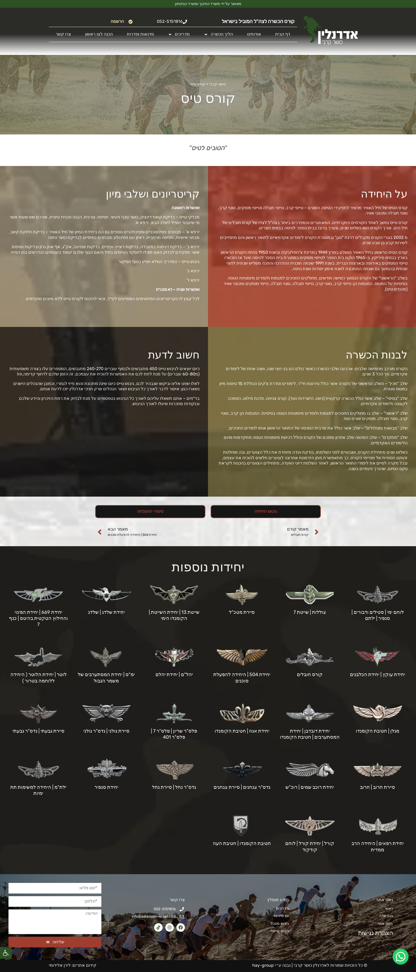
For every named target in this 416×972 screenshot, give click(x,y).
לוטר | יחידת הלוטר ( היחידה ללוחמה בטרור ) (38, 678)
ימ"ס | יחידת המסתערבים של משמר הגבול (106, 678)
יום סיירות (281, 916)
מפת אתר (385, 923)
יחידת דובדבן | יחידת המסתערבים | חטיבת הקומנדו (310, 734)
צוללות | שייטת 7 (309, 612)
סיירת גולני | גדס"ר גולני (106, 731)
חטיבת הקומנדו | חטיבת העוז (242, 843)
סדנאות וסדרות (140, 34)
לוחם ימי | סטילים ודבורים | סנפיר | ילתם (378, 615)
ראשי (389, 908)
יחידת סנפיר (106, 787)
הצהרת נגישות (372, 932)
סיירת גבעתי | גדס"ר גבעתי (38, 731)
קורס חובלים (310, 674)
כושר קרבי (217, 84)
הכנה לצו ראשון (99, 34)
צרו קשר (63, 34)
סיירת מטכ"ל (242, 612)
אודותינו (254, 34)
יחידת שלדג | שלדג (106, 612)
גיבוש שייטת (280, 931)
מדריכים (179, 34)
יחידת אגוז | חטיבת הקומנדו (242, 731)
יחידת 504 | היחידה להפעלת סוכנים (241, 678)
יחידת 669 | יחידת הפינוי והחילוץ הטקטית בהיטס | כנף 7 (38, 618)
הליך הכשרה (218, 34)
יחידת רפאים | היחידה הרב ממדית (378, 846)
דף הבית (282, 34)
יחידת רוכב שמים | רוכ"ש (309, 787)
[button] (6, 953)
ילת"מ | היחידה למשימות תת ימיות (38, 790)
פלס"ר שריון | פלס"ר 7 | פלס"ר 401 (174, 734)
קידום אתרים (84, 965)
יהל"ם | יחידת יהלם (174, 674)
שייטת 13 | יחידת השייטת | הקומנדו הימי (174, 615)
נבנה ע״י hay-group (271, 965)
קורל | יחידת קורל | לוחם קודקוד (309, 846)
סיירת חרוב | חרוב (377, 787)
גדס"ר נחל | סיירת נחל (174, 787)
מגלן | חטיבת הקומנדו (377, 731)
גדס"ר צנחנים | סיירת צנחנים (242, 787)
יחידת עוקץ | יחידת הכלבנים (377, 674)
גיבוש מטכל (280, 923)
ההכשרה (386, 916)
